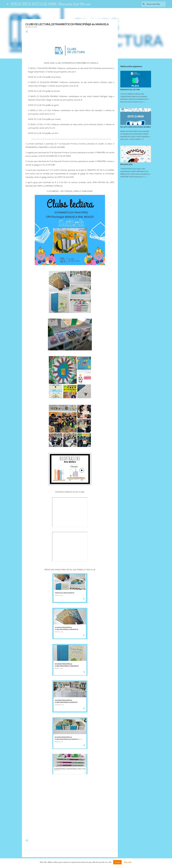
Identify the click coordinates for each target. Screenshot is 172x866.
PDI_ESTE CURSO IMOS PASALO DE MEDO (135, 127)
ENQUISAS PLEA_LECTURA (130, 89)
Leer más (127, 862)
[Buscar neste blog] (154, 4)
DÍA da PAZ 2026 (126, 164)
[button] (26, 31)
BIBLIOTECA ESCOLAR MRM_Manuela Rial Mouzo (51, 4)
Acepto (117, 862)
